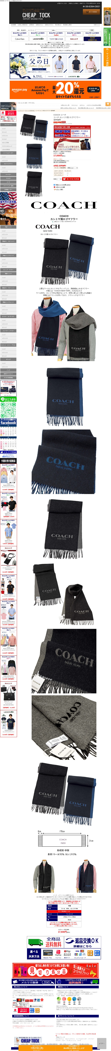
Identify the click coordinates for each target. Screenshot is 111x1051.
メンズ (3, 128)
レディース (5, 160)
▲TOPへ (102, 1043)
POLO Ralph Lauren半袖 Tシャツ (8, 513)
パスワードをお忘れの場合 (94, 105)
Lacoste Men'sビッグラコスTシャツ (8, 730)
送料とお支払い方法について (68, 108)
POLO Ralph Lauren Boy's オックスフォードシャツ (8, 484)
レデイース (5, 135)
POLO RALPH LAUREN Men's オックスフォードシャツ (8, 621)
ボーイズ (4, 132)
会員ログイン (39, 24)
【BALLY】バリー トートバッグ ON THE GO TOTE (8, 702)
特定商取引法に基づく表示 (103, 108)
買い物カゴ (58, 24)
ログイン (82, 105)
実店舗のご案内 (67, 24)
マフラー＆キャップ (7, 146)
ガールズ (4, 139)
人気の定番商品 (6, 149)
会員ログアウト (49, 24)
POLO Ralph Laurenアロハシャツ (8, 540)
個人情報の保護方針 (52, 1044)
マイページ (75, 105)
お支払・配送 (24, 1044)
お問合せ (31, 24)
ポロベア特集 (5, 142)
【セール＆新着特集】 (30, 110)
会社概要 (13, 24)
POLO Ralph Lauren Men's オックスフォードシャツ (8, 648)
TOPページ (97, 24)
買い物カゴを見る (84, 1044)
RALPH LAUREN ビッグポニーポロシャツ (8, 595)
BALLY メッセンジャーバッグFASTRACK (8, 567)
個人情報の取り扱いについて (86, 108)
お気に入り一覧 (65, 105)
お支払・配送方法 (22, 24)
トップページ (20, 110)
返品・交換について (65, 1044)
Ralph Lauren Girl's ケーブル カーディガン (8, 676)
